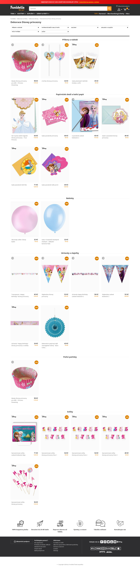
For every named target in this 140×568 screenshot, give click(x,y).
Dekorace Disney (33, 19)
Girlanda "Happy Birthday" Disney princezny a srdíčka (19, 345)
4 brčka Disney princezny (50, 81)
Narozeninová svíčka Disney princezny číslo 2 (79, 455)
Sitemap (55, 551)
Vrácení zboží (38, 549)
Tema (12, 14)
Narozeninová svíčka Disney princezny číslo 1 (49, 455)
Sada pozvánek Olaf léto (19, 185)
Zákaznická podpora (21, 542)
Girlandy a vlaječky (107, 27)
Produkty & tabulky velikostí (42, 545)
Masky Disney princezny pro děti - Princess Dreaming (19, 83)
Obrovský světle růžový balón (18, 241)
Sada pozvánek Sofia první (50, 185)
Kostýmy (20, 14)
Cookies (55, 549)
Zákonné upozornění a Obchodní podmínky (65, 545)
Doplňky (30, 14)
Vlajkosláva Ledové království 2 (108, 296)
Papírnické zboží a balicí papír (51, 27)
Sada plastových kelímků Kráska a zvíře (79, 82)
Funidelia (13, 19)
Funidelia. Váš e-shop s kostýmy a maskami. (17, 8)
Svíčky (44, 32)
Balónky (74, 27)
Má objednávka (38, 543)
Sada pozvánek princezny (50, 136)
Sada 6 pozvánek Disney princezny (109, 137)
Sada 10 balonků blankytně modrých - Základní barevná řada (50, 242)
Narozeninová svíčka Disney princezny (17, 504)
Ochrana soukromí (58, 547)
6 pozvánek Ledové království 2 (78, 137)
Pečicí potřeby (16, 32)
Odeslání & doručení (40, 547)
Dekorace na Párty (22, 19)
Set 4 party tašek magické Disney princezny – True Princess (19, 138)
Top (95, 14)
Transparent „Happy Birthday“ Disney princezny (20, 296)
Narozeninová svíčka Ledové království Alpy (18, 455)
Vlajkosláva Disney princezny (47, 296)
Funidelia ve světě (58, 543)
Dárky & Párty (42, 14)
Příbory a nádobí (17, 27)
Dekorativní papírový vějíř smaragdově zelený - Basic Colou (50, 346)
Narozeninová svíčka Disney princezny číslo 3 (109, 455)
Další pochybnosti (39, 551)
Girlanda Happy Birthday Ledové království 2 (80, 296)
